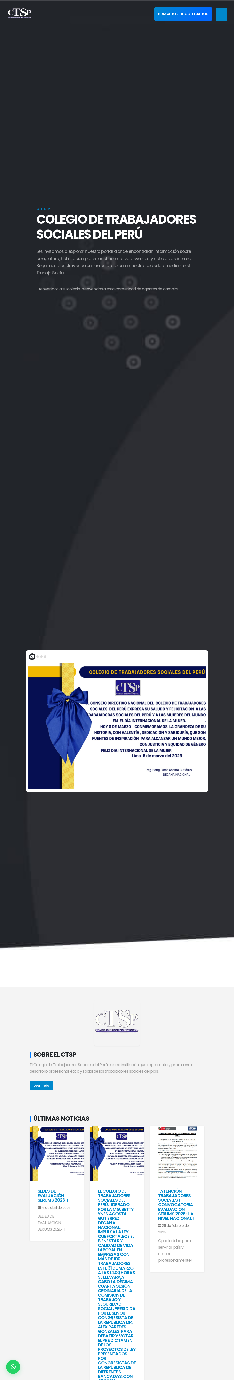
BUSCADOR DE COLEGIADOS (183, 13)
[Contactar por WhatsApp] (13, 1367)
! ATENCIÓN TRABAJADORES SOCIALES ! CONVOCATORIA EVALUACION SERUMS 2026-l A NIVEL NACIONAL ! (176, 1204)
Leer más (41, 1085)
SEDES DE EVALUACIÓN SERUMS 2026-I (53, 1195)
